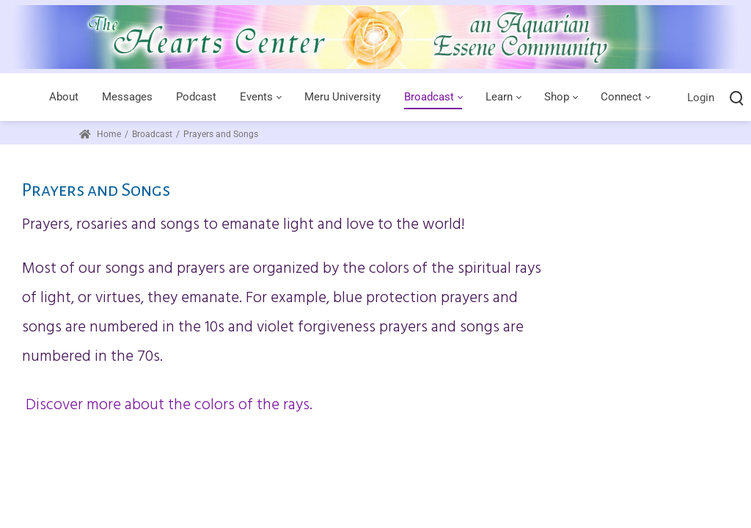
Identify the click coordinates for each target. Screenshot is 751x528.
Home (100, 134)
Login (700, 97)
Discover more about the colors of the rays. (167, 405)
